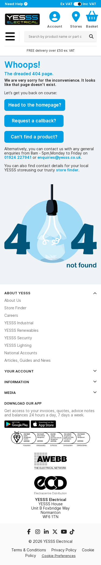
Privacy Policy (63, 550)
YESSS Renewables (21, 330)
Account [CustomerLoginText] (54, 26)
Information (50, 382)
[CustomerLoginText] (54, 16)
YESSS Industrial (18, 323)
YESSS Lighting (18, 345)
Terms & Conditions (28, 550)
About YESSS (50, 293)
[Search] (91, 36)
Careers (11, 315)
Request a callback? (34, 120)
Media (50, 392)
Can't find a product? (34, 137)
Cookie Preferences (59, 555)
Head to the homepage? (34, 105)
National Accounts (20, 353)
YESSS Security (18, 338)
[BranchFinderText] (76, 19)
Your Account (50, 371)
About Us (12, 300)
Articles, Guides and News (27, 360)
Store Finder (15, 308)
